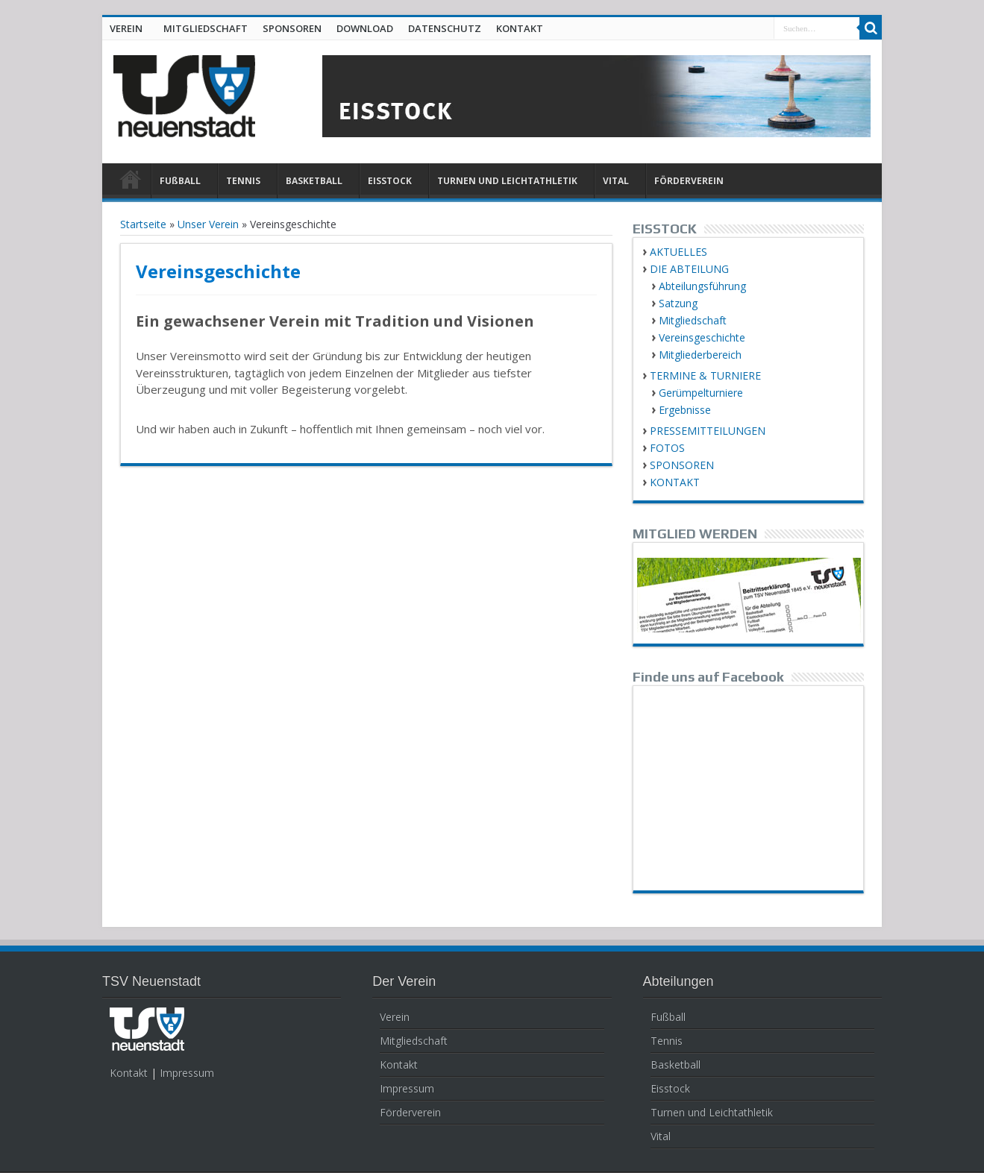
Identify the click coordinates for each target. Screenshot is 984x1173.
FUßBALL (180, 180)
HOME (130, 182)
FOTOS (667, 448)
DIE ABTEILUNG (689, 269)
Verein (395, 1017)
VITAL (616, 180)
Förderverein (410, 1112)
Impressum (187, 1073)
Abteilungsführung (702, 286)
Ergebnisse (685, 410)
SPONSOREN (292, 28)
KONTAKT (519, 28)
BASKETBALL (314, 180)
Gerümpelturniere (701, 393)
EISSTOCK (390, 180)
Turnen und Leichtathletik (712, 1112)
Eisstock (670, 1088)
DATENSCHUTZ (444, 28)
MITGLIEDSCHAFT (205, 28)
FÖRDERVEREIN (689, 180)
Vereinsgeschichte (702, 337)
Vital (661, 1136)
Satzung (678, 303)
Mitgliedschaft (693, 320)
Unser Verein (208, 224)
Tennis (667, 1041)
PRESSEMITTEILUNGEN (707, 431)
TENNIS (243, 180)
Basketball (676, 1064)
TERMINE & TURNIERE (705, 375)
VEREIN (126, 28)
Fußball (668, 1017)
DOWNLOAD (364, 28)
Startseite (143, 224)
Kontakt (129, 1073)
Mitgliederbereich (700, 355)
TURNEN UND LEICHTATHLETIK (507, 180)
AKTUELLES (678, 252)
